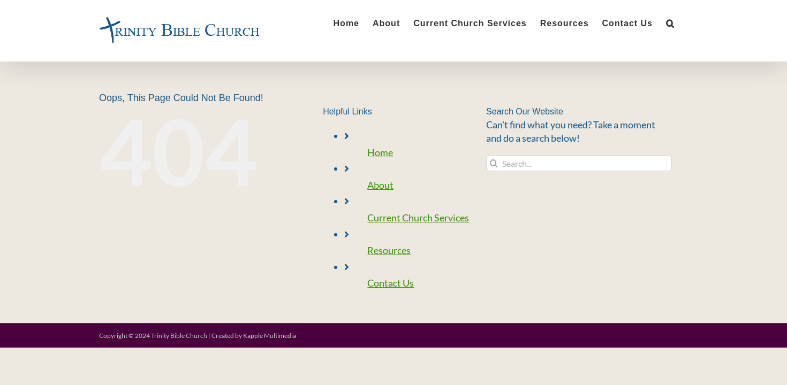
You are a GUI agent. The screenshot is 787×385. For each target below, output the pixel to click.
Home (380, 152)
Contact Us (390, 283)
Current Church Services (418, 218)
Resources (389, 250)
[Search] (494, 163)
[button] (683, 22)
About (380, 185)
